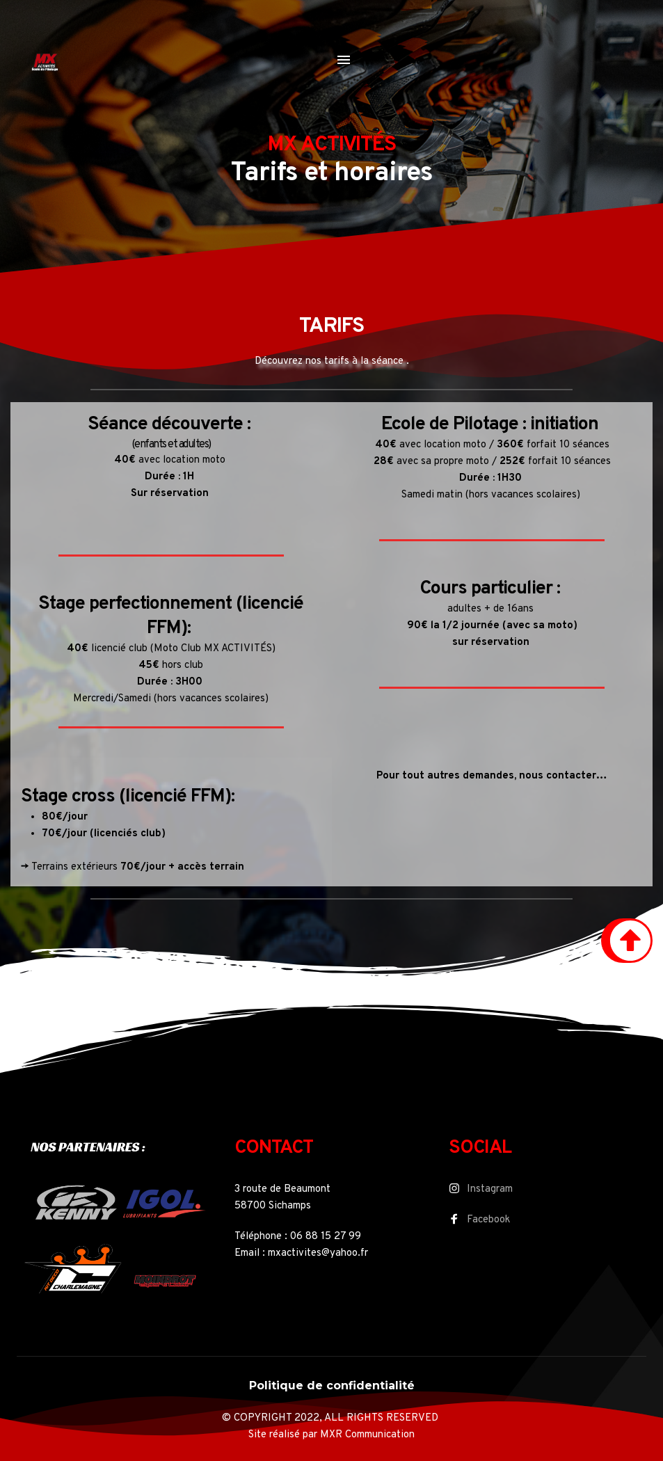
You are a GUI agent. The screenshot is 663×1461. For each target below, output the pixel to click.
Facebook (488, 1220)
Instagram (490, 1189)
